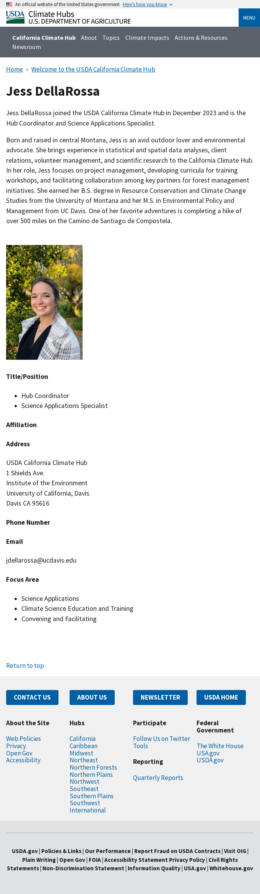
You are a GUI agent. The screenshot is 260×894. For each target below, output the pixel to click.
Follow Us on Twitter (161, 738)
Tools (140, 746)
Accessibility (23, 760)
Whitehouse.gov (231, 868)
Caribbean (84, 746)
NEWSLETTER (160, 697)
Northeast (84, 760)
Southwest (85, 803)
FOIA (95, 859)
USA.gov (208, 753)
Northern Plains (91, 774)
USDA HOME (221, 697)
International (88, 810)
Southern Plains (92, 796)
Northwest (84, 781)
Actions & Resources (201, 37)
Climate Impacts (147, 37)
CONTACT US (32, 697)
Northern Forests (93, 767)
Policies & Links (61, 851)
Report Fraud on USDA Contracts (177, 851)
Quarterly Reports (158, 777)
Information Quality (154, 868)
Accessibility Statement (136, 859)
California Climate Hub (44, 37)
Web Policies (23, 738)
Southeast (84, 789)
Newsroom (26, 47)
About (89, 37)
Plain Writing (39, 859)
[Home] (68, 21)
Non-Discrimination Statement (83, 868)
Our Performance (108, 851)
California (83, 738)
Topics (111, 37)
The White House (220, 746)
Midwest (81, 753)
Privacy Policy (187, 859)
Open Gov (19, 753)
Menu (249, 17)
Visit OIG (235, 851)
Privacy (16, 746)
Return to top (25, 665)
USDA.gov (210, 760)
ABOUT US (92, 697)
